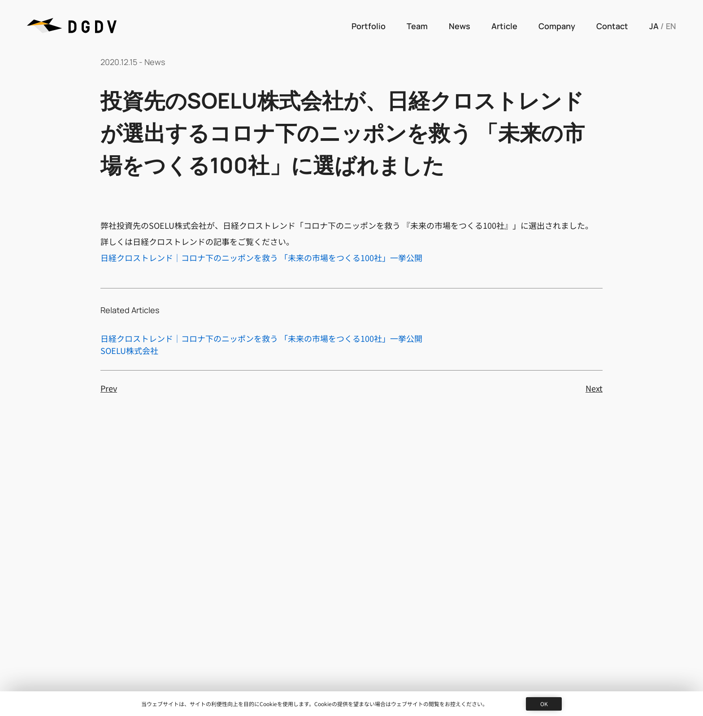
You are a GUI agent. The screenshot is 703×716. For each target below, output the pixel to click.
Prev (108, 388)
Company (556, 26)
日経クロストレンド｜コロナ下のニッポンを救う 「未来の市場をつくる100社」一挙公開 (261, 257)
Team (417, 26)
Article (504, 26)
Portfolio (369, 26)
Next (594, 388)
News (459, 26)
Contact (612, 26)
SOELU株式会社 (129, 350)
